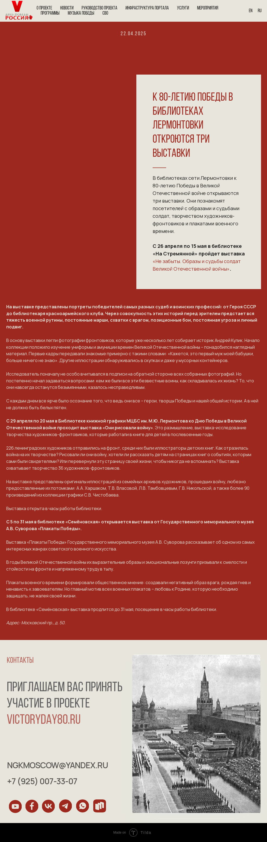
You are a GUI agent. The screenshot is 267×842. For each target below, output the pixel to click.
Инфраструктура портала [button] (147, 8)
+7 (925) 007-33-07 (43, 781)
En (250, 11)
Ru (260, 11)
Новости (66, 8)
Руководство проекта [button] (99, 8)
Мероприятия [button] (207, 8)
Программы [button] (50, 13)
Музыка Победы (81, 13)
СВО (105, 13)
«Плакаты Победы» (59, 529)
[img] (15, 806)
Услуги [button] (183, 8)
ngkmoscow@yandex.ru (58, 765)
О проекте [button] (44, 8)
